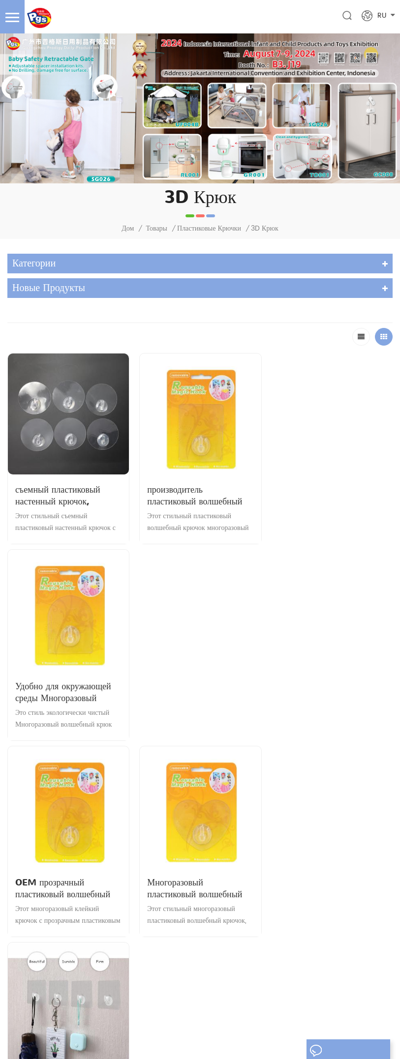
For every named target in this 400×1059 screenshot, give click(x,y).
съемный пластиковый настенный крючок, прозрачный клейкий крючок (57, 496)
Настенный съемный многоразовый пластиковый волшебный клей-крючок (331, 692)
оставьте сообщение (348, 1050)
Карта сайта (319, 1016)
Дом (128, 229)
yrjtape (234, 1040)
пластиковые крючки (209, 229)
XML (351, 1016)
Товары (156, 229)
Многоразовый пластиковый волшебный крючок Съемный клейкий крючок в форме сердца (197, 692)
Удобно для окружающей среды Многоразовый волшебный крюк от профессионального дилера (330, 496)
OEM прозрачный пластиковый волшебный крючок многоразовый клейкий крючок (63, 692)
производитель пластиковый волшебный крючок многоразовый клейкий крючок (195, 496)
